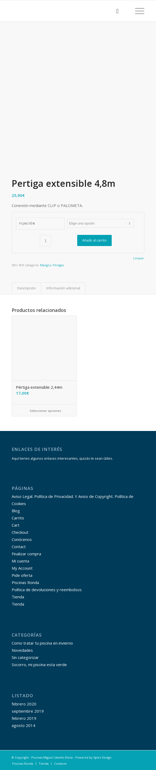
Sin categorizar (25, 657)
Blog (16, 510)
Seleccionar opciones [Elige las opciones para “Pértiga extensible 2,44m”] (44, 410)
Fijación (27, 223)
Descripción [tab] (26, 288)
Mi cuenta (20, 561)
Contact (19, 546)
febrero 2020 (24, 703)
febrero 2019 (24, 718)
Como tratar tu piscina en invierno (42, 643)
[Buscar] (115, 11)
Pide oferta (22, 575)
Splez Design (102, 757)
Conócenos (22, 539)
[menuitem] (115, 11)
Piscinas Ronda (25, 582)
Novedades (22, 650)
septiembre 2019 (28, 711)
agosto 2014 (23, 725)
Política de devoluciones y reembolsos (47, 589)
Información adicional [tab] (63, 288)
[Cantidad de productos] (45, 240)
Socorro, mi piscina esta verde (39, 664)
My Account (22, 568)
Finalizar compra (26, 553)
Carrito (18, 518)
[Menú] (137, 11)
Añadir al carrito (94, 240)
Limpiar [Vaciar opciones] (138, 258)
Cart (15, 525)
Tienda (18, 596)
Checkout (20, 532)
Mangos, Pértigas (52, 265)
